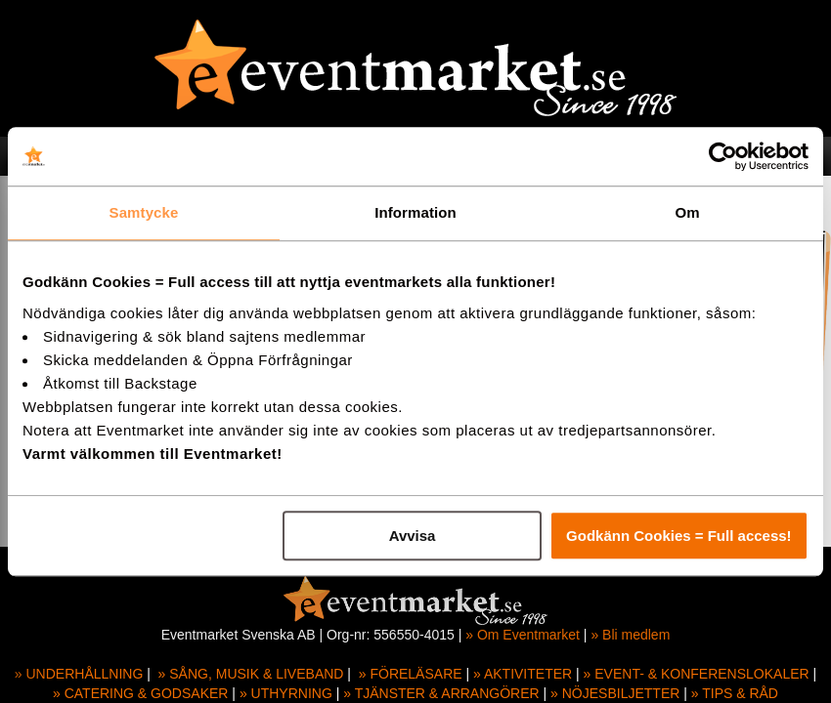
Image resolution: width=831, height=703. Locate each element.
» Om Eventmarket (522, 634)
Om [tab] (687, 212)
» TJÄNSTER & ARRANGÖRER (441, 693)
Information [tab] (415, 212)
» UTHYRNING (286, 693)
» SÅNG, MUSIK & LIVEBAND (251, 674)
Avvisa (412, 535)
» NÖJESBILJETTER (614, 693)
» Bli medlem (630, 634)
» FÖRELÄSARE (410, 674)
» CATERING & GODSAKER (140, 693)
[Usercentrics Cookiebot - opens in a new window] (723, 156)
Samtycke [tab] (144, 212)
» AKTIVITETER (522, 674)
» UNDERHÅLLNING (79, 674)
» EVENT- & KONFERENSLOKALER (696, 674)
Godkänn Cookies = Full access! (679, 535)
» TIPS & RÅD (734, 693)
